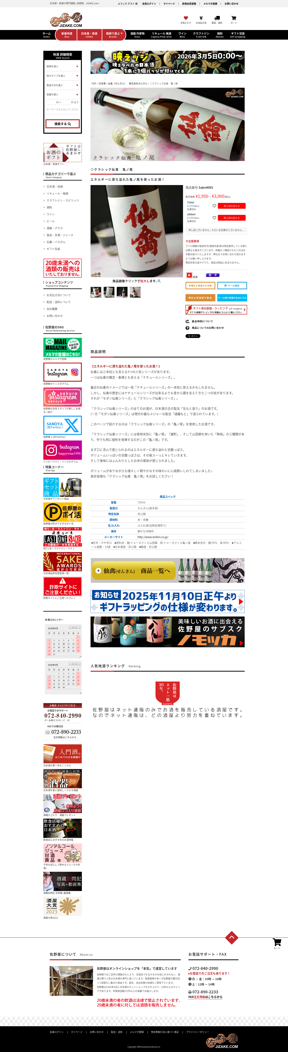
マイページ (169, 3)
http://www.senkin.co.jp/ (153, 537)
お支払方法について (59, 295)
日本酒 (102, 83)
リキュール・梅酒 (57, 193)
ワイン (51, 214)
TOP (94, 83)
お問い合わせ (231, 3)
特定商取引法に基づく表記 (165, 1032)
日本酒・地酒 (55, 186)
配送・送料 (117, 1032)
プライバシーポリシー (197, 1032)
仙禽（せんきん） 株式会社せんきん (127, 83)
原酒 (191, 277)
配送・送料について (59, 302)
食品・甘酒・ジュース (60, 235)
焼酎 (49, 207)
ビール (51, 221)
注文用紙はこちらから (64, 737)
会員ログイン (149, 3)
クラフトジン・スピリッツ (63, 200)
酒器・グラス (55, 228)
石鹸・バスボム (56, 242)
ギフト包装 (53, 249)
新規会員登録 (189, 3)
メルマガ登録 (210, 3)
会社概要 (52, 309)
